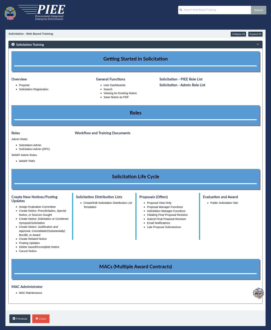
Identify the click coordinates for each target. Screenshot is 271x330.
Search (258, 10)
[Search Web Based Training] (214, 10)
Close (40, 318)
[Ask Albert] (258, 276)
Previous (20, 318)
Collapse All (238, 34)
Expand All (255, 34)
